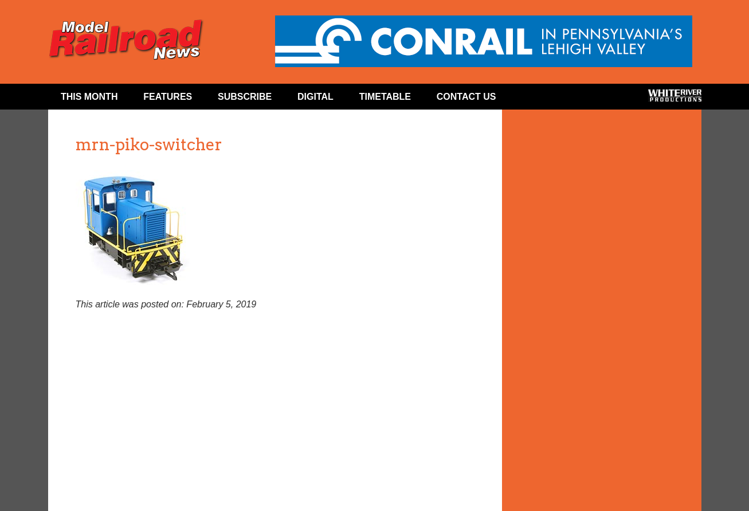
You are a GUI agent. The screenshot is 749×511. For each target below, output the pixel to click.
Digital (315, 97)
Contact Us (466, 97)
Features (167, 97)
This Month (89, 97)
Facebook (531, 99)
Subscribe (245, 97)
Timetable (385, 97)
